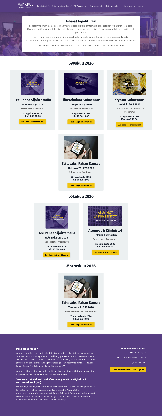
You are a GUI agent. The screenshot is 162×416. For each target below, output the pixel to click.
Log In (141, 6)
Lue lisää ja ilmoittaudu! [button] (32, 121)
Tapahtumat (96, 6)
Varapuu (129, 6)
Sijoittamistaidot (62, 6)
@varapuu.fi (140, 357)
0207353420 (140, 362)
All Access (80, 6)
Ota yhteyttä (139, 352)
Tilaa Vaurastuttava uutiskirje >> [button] (128, 369)
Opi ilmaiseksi (113, 6)
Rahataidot (43, 6)
